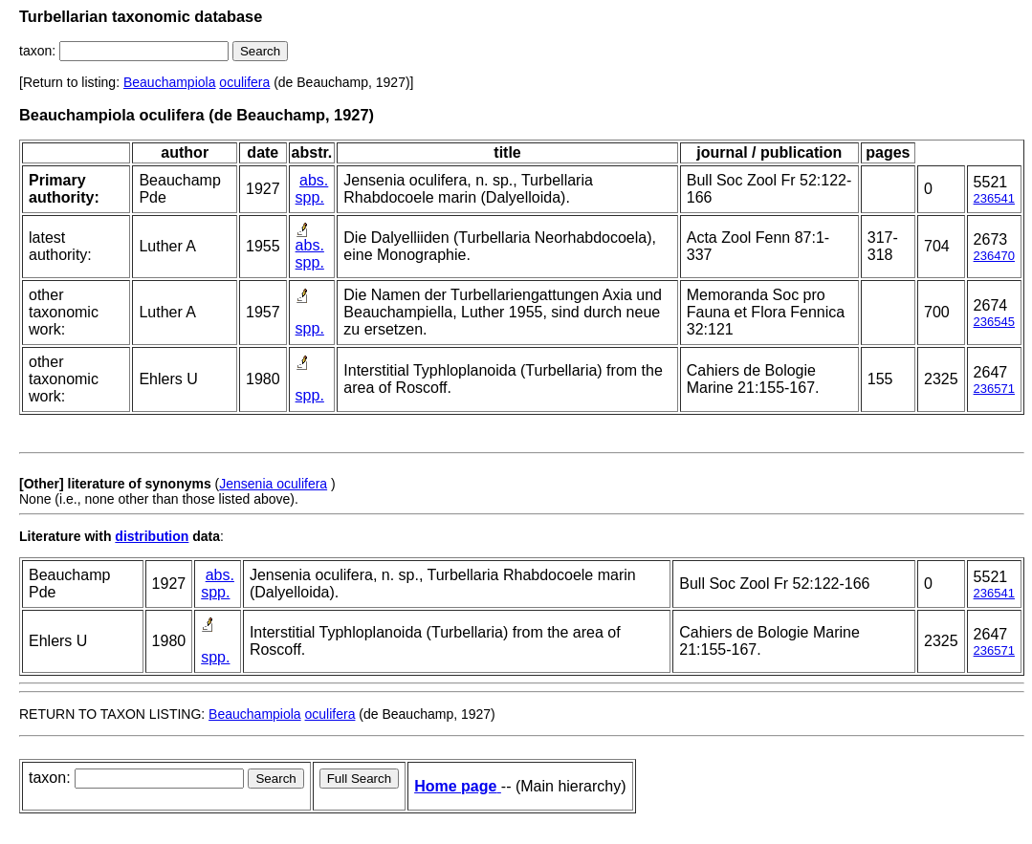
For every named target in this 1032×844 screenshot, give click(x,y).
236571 (994, 388)
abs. (313, 180)
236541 (994, 198)
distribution (151, 536)
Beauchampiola (169, 82)
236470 (994, 256)
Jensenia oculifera (273, 483)
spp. (310, 197)
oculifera (244, 82)
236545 (994, 321)
